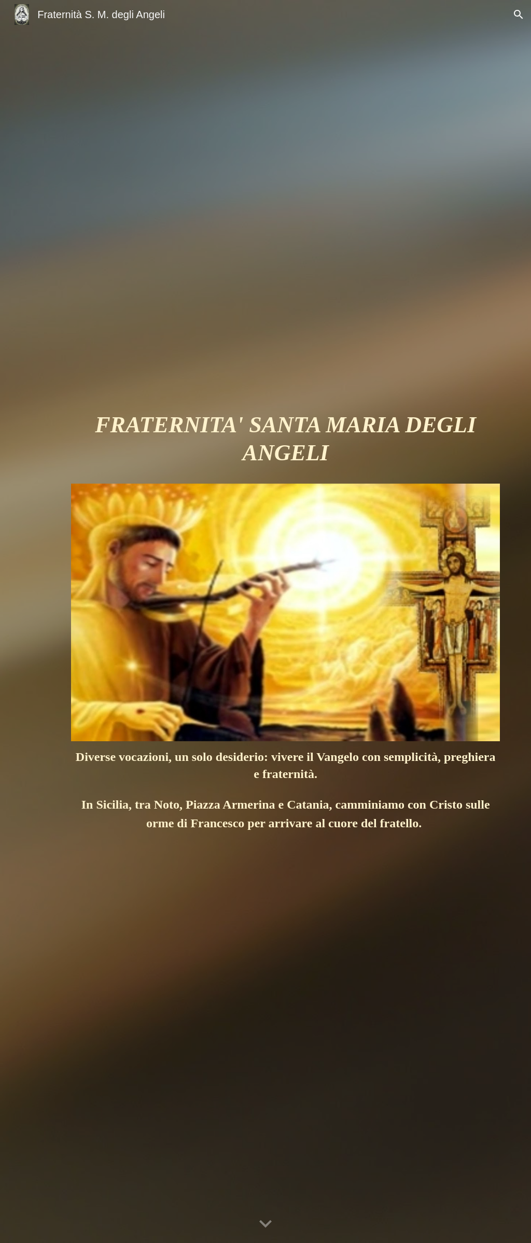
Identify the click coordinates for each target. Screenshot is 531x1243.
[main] (285, 443)
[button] (518, 14)
